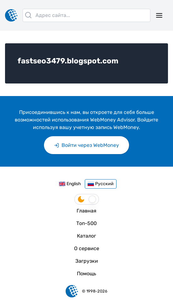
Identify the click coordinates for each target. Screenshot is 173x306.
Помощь (86, 273)
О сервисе (86, 248)
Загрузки (86, 261)
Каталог (86, 236)
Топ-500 (86, 223)
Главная (86, 211)
